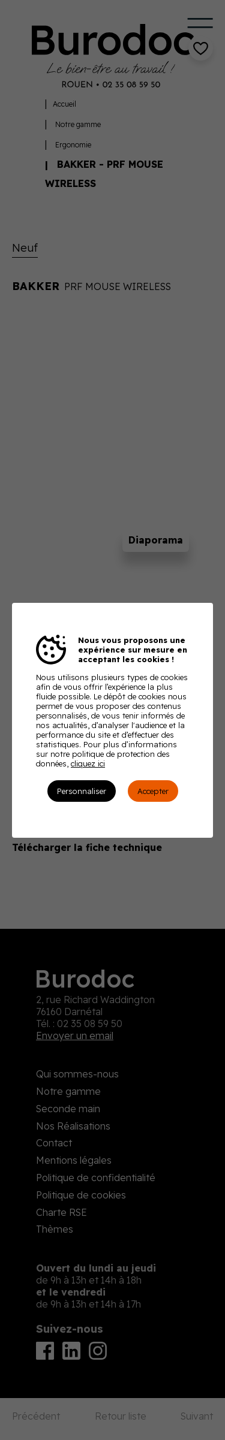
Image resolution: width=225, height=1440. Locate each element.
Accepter (153, 791)
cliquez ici (88, 763)
